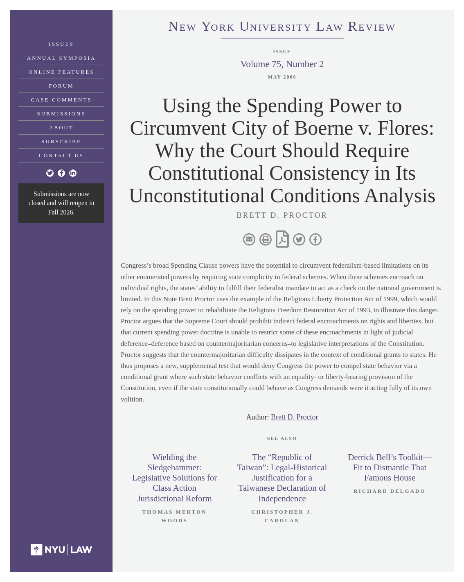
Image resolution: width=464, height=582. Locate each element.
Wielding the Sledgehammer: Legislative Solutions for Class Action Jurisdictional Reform (174, 477)
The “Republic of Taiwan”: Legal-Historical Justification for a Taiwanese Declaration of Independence (282, 477)
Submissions (61, 114)
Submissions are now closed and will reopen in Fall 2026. (62, 203)
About (61, 127)
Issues (61, 44)
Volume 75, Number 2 (282, 64)
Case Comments (61, 100)
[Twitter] (50, 173)
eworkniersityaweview (282, 27)
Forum (61, 86)
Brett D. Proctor (294, 417)
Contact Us (61, 155)
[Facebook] (61, 173)
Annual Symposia (61, 58)
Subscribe (61, 141)
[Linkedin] (73, 173)
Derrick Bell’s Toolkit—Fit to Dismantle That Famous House (390, 467)
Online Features (62, 72)
